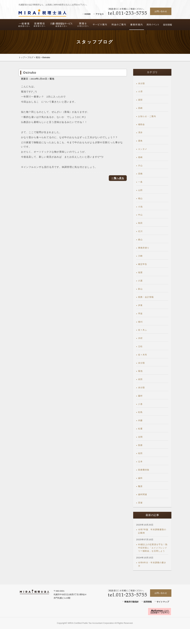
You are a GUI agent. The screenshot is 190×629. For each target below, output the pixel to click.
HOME (87, 14)
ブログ (30, 57)
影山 (140, 289)
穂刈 (140, 322)
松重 (140, 428)
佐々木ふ (142, 330)
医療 (140, 445)
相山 (140, 198)
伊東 (140, 305)
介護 (140, 280)
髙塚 (140, 502)
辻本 (140, 461)
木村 (140, 338)
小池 (140, 206)
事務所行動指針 (131, 602)
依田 (140, 379)
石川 (140, 231)
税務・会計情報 (146, 297)
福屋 (140, 272)
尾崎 (140, 157)
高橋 (140, 173)
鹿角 (140, 141)
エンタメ (142, 149)
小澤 (140, 91)
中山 (140, 215)
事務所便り (143, 248)
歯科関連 (142, 494)
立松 (140, 346)
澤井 (140, 132)
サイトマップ (163, 602)
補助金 (141, 124)
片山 (140, 165)
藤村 (140, 396)
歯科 (140, 478)
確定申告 (142, 264)
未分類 (141, 83)
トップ (22, 57)
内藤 (140, 420)
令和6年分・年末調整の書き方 (152, 564)
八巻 (140, 404)
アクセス (99, 14)
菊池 (38, 57)
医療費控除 (143, 470)
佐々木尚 (142, 354)
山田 (140, 190)
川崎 (140, 256)
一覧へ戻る (117, 178)
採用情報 (148, 602)
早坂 (140, 313)
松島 (140, 412)
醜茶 (140, 486)
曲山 (140, 239)
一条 (140, 182)
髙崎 (140, 108)
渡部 (140, 100)
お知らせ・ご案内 (147, 116)
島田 (140, 223)
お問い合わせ (161, 11)
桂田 (140, 453)
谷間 (140, 437)
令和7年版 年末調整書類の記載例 (152, 531)
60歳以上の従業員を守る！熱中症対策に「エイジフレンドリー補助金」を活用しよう (152, 547)
